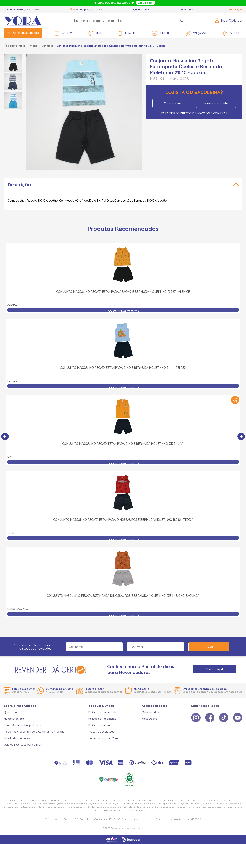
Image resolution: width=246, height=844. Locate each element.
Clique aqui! (145, 2)
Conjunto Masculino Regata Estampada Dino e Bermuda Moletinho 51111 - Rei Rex (123, 367)
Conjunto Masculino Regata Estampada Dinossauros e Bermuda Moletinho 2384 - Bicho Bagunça (123, 595)
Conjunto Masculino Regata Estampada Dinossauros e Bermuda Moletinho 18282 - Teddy (123, 519)
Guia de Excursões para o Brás (23, 744)
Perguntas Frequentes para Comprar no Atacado (34, 731)
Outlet (231, 33)
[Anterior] (5, 436)
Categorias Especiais (23, 32)
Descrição (19, 184)
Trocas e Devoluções (101, 731)
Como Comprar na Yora (103, 738)
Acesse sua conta (216, 103)
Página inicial (17, 45)
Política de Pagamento (102, 718)
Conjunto (47, 45)
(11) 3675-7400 (32, 9)
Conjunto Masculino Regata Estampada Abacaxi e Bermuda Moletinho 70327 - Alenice (123, 291)
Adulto (63, 33)
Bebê (95, 33)
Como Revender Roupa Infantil (23, 725)
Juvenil (161, 33)
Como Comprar (189, 9)
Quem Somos (141, 9)
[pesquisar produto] (182, 20)
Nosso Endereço (14, 718)
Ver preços (235, 9)
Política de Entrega (99, 725)
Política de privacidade (102, 712)
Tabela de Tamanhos (17, 738)
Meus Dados (149, 718)
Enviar (209, 647)
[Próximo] (241, 436)
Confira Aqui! (214, 669)
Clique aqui (189, 691)
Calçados (196, 33)
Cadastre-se (172, 103)
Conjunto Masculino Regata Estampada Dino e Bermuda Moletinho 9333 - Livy (123, 443)
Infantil (127, 33)
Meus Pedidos (150, 712)
